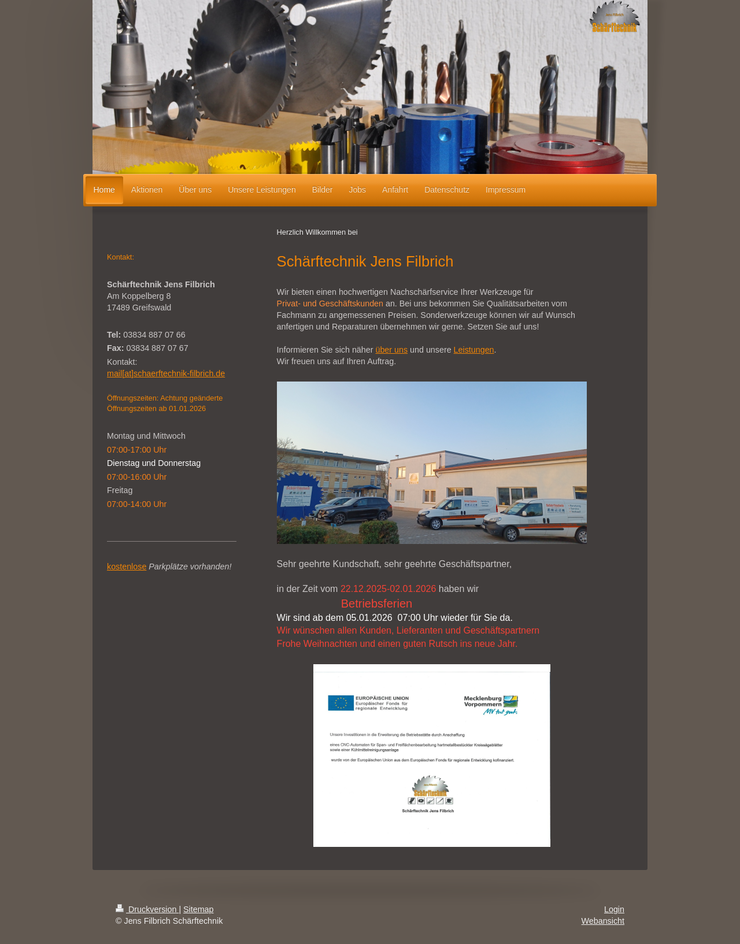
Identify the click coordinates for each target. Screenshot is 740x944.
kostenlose (126, 566)
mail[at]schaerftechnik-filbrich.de (166, 373)
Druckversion (147, 909)
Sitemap (198, 909)
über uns (391, 349)
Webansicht (603, 921)
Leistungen (474, 349)
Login (614, 909)
